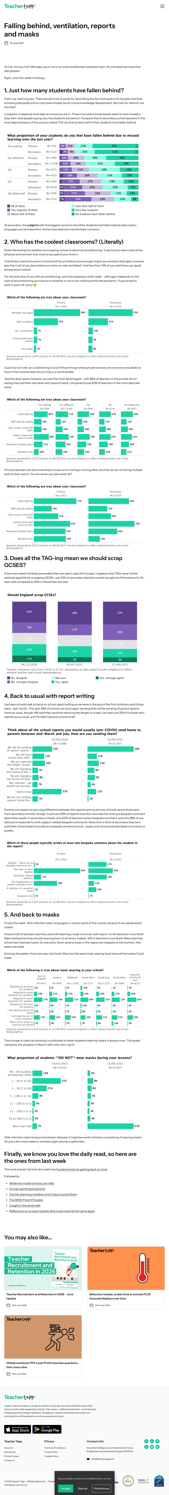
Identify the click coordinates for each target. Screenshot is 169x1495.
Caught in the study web (24, 1205)
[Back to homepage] (20, 6)
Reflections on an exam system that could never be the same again (52, 1211)
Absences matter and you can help (31, 1183)
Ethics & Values (11, 1456)
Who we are (10, 1452)
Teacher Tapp (13, 1441)
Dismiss (82, 1488)
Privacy (49, 1441)
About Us (8, 1448)
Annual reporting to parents (27, 1188)
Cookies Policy (51, 1456)
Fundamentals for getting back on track (82, 1169)
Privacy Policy (51, 1452)
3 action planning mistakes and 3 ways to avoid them (43, 1194)
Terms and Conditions (55, 1448)
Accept (65, 1488)
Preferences (101, 1488)
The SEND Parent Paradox (26, 1200)
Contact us (9, 1460)
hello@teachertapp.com (100, 1459)
